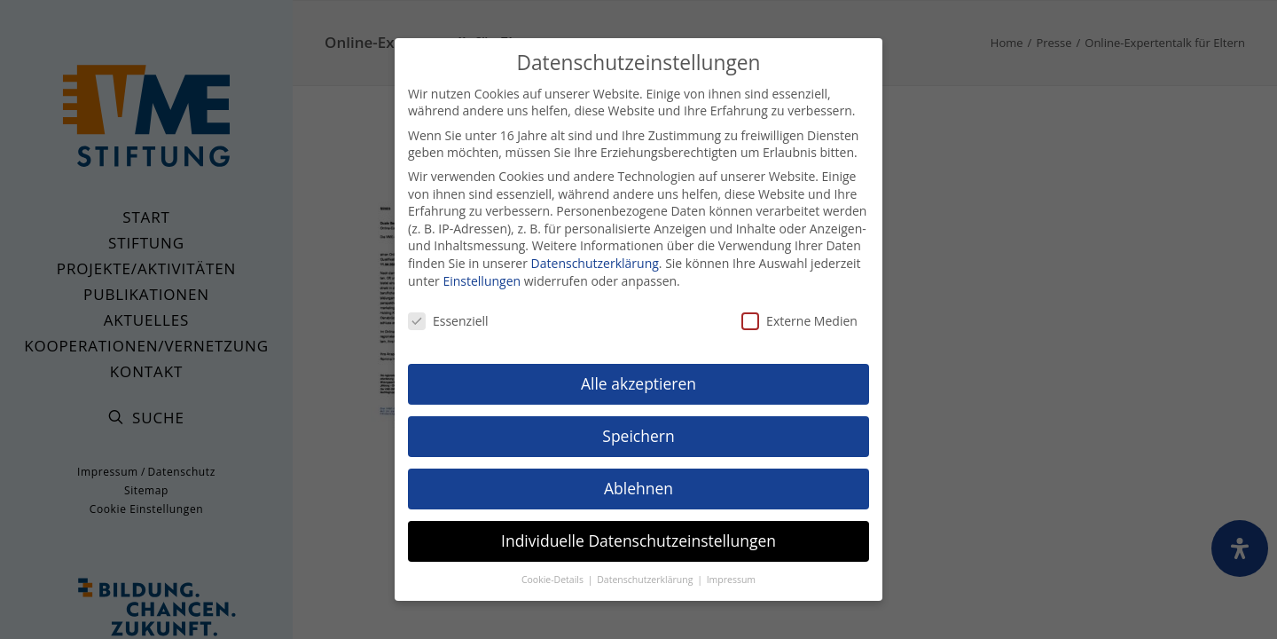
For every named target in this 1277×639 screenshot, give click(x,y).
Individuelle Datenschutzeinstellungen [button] (638, 534)
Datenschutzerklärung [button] (646, 573)
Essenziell (448, 315)
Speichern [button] (638, 429)
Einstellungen (482, 274)
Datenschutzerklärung (595, 256)
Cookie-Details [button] (553, 573)
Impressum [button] (731, 573)
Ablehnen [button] (638, 482)
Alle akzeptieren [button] (638, 377)
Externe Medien (799, 315)
